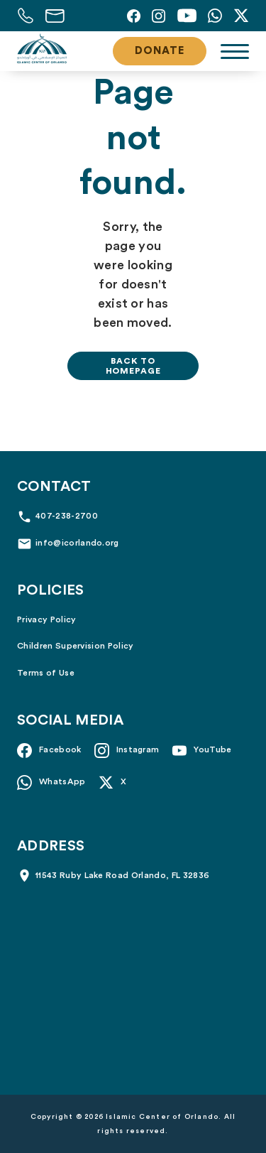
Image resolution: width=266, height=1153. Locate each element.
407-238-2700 (66, 515)
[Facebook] (133, 16)
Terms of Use (45, 672)
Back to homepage (133, 366)
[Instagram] (158, 16)
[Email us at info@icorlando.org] (55, 16)
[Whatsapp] (215, 16)
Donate (159, 50)
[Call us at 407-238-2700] (25, 15)
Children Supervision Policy (75, 646)
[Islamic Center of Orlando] (42, 49)
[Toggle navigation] (235, 51)
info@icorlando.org (77, 542)
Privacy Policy (46, 619)
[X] (241, 16)
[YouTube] (186, 16)
